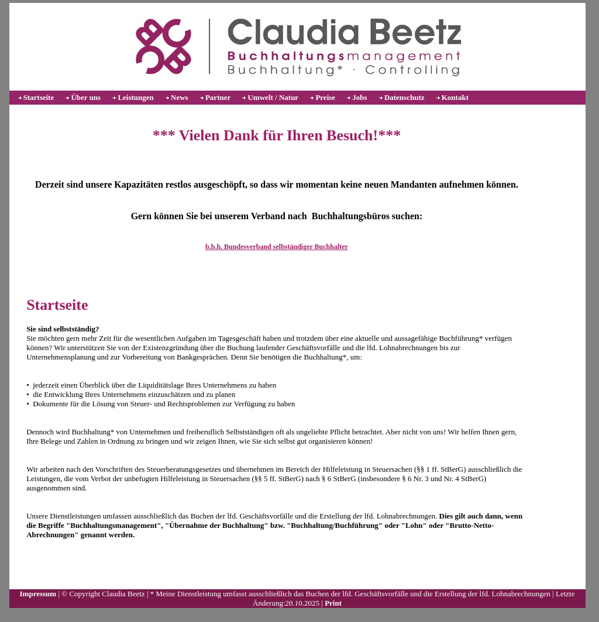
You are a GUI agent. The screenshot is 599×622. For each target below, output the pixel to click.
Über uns (86, 97)
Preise (325, 97)
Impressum (38, 593)
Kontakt (455, 97)
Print (333, 603)
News (179, 97)
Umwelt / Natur (272, 97)
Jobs (359, 97)
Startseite (38, 97)
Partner (217, 97)
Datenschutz (404, 97)
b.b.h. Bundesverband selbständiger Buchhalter (276, 247)
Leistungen (135, 97)
